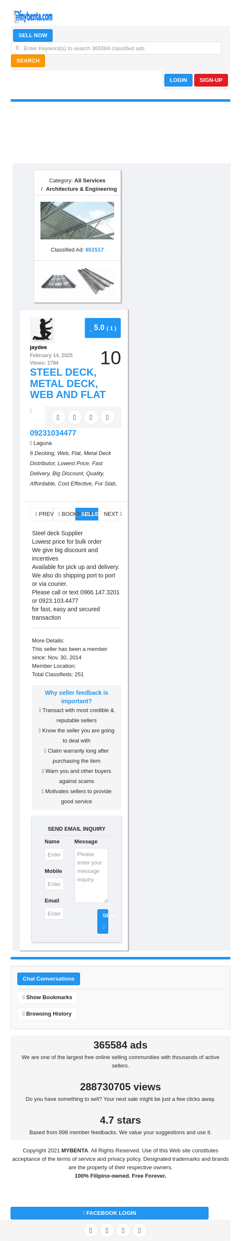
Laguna (42, 443)
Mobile (53, 871)
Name (52, 841)
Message (86, 841)
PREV (44, 514)
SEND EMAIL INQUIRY (76, 829)
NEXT (112, 514)
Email (52, 900)
